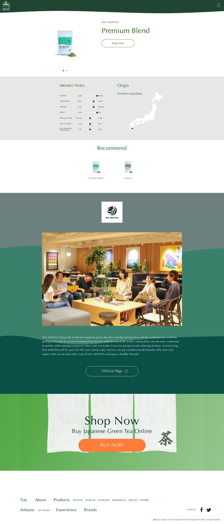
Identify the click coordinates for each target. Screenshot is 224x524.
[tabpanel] (65, 42)
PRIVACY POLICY (160, 520)
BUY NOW (112, 445)
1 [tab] (63, 70)
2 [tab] (66, 70)
